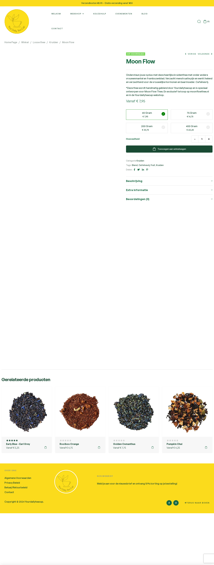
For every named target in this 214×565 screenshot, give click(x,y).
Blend (135, 165)
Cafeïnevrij (144, 165)
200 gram (146, 126)
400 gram (191, 126)
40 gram (147, 112)
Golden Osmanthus (124, 495)
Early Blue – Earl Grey (18, 495)
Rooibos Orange (69, 495)
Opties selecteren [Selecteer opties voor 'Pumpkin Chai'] (206, 499)
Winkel (25, 42)
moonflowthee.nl (199, 91)
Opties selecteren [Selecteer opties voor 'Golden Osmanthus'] (152, 499)
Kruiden (53, 42)
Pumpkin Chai (174, 495)
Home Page (10, 42)
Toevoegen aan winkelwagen (172, 149)
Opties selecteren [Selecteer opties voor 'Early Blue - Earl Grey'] (45, 499)
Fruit (153, 165)
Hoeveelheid (133, 139)
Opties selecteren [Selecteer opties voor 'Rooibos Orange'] (99, 499)
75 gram (191, 112)
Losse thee (39, 42)
